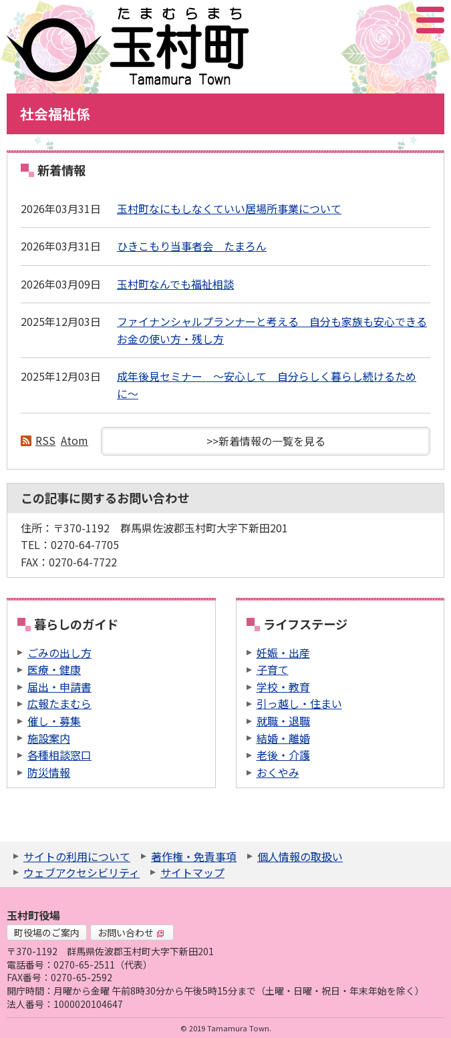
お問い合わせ (131, 932)
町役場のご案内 (47, 932)
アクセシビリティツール (395, 20)
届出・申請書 (59, 687)
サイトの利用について (76, 856)
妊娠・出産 (283, 653)
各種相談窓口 (59, 755)
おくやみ (278, 772)
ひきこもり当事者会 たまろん (192, 246)
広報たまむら (59, 703)
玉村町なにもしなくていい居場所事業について (229, 208)
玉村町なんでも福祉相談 (175, 284)
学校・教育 (283, 687)
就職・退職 (283, 721)
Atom (74, 440)
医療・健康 (54, 669)
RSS (45, 440)
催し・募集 (54, 721)
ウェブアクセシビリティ (81, 872)
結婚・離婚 (283, 738)
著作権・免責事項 (194, 856)
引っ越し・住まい (299, 703)
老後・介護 (283, 755)
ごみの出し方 (59, 653)
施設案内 (48, 738)
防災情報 (48, 772)
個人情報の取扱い (300, 856)
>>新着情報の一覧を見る (265, 441)
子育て (273, 669)
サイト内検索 (363, 20)
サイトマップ (192, 872)
